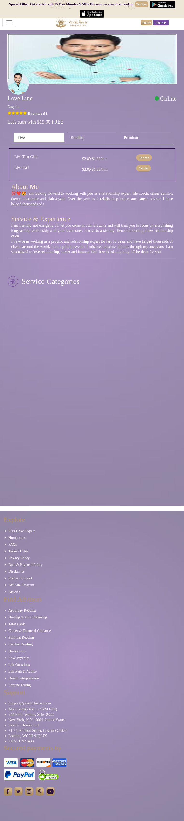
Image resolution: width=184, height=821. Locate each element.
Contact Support (20, 578)
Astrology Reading (22, 610)
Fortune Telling (19, 685)
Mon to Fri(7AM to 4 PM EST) (32, 709)
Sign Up (161, 22)
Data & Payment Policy (25, 565)
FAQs (12, 544)
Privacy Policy (19, 558)
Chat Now (144, 157)
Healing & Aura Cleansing (27, 617)
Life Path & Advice (22, 671)
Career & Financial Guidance (29, 631)
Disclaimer (16, 571)
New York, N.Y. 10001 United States (36, 720)
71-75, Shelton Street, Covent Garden (37, 730)
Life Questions (19, 664)
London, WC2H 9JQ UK (27, 736)
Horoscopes (17, 538)
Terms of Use (18, 551)
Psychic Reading (20, 644)
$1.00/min (94, 159)
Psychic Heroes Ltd (23, 725)
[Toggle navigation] (9, 22)
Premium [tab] (131, 137)
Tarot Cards (16, 624)
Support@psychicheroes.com (29, 703)
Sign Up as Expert (21, 531)
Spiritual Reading (21, 637)
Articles (14, 592)
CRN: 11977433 (21, 741)
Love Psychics (18, 658)
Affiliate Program (21, 585)
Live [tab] (21, 137)
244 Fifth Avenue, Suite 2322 (31, 714)
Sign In (146, 22)
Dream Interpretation (23, 678)
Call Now (144, 168)
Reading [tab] (77, 137)
